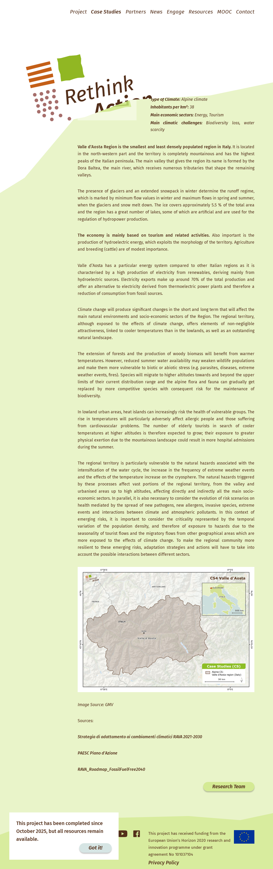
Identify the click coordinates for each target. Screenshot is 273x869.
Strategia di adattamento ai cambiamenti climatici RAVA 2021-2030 (140, 746)
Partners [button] (128, 12)
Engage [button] (170, 12)
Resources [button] (198, 12)
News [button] (150, 12)
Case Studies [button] (96, 12)
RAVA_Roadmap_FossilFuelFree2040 (111, 779)
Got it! (95, 848)
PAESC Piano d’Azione (97, 762)
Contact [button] (244, 12)
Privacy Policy (164, 862)
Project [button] (67, 12)
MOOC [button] (222, 12)
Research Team (227, 796)
